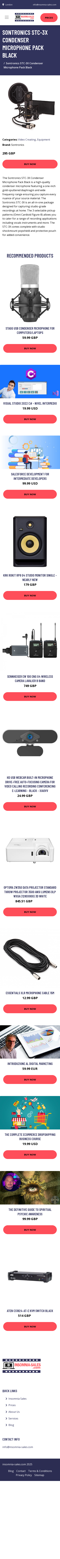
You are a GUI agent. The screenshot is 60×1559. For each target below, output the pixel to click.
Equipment (43, 139)
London (8, 4)
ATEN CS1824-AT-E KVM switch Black (30, 1311)
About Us (14, 1412)
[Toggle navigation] (6, 17)
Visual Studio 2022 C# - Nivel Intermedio (30, 403)
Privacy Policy (24, 1475)
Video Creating (27, 139)
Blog (11, 1425)
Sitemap (39, 1475)
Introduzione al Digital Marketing (30, 1064)
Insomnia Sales (17, 1398)
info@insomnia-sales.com (44, 4)
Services (13, 1418)
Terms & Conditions (40, 1471)
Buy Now (30, 164)
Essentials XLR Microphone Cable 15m (30, 993)
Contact (21, 1471)
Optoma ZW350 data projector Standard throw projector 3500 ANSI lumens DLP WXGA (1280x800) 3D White (30, 891)
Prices (49, 17)
